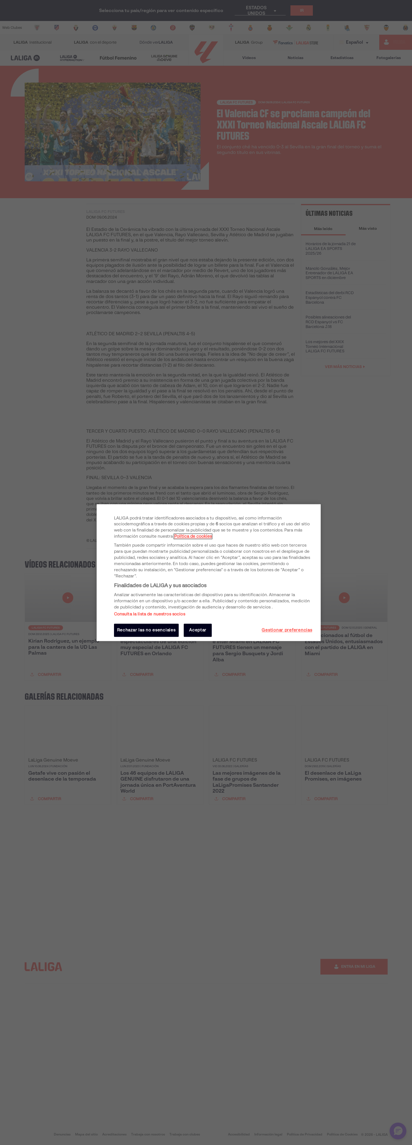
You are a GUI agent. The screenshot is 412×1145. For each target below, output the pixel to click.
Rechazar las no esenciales (146, 630)
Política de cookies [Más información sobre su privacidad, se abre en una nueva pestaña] (193, 536)
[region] (209, 572)
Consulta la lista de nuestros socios (149, 614)
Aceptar (197, 630)
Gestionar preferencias (287, 630)
